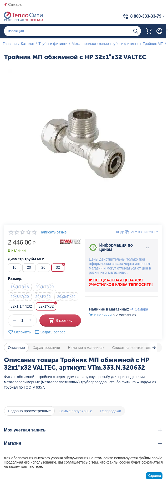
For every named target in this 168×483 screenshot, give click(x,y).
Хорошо (154, 476)
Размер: (15, 278)
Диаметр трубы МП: (26, 259)
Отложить (19, 332)
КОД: (120, 232)
